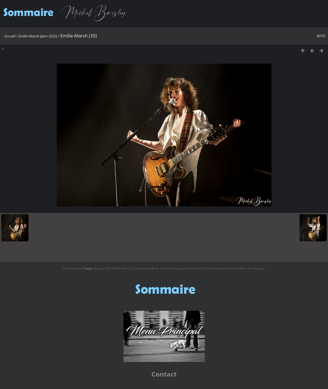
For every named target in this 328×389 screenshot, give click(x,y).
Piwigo (88, 268)
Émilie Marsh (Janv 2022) (37, 36)
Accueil (9, 36)
